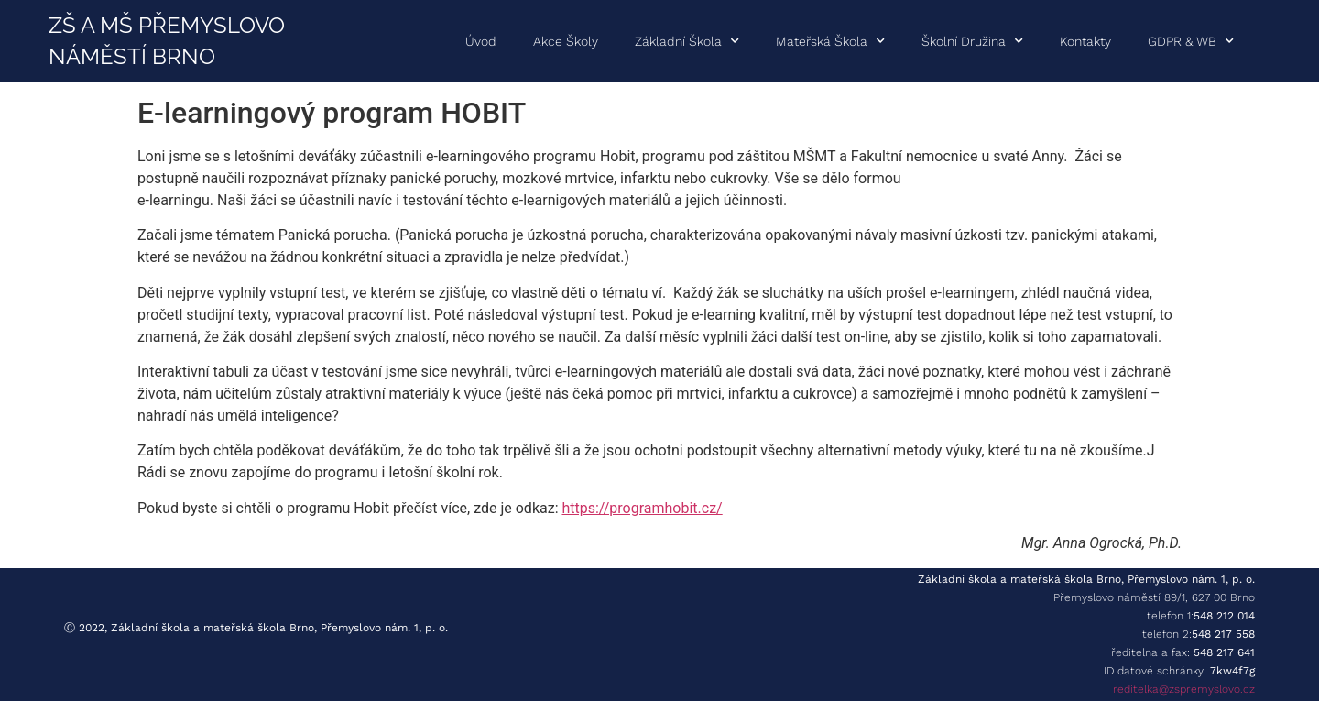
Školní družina (972, 41)
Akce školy (565, 41)
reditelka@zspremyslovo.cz (1184, 689)
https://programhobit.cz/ (641, 508)
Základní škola (687, 41)
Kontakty (1085, 41)
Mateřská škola (830, 41)
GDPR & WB (1191, 41)
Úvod (480, 41)
